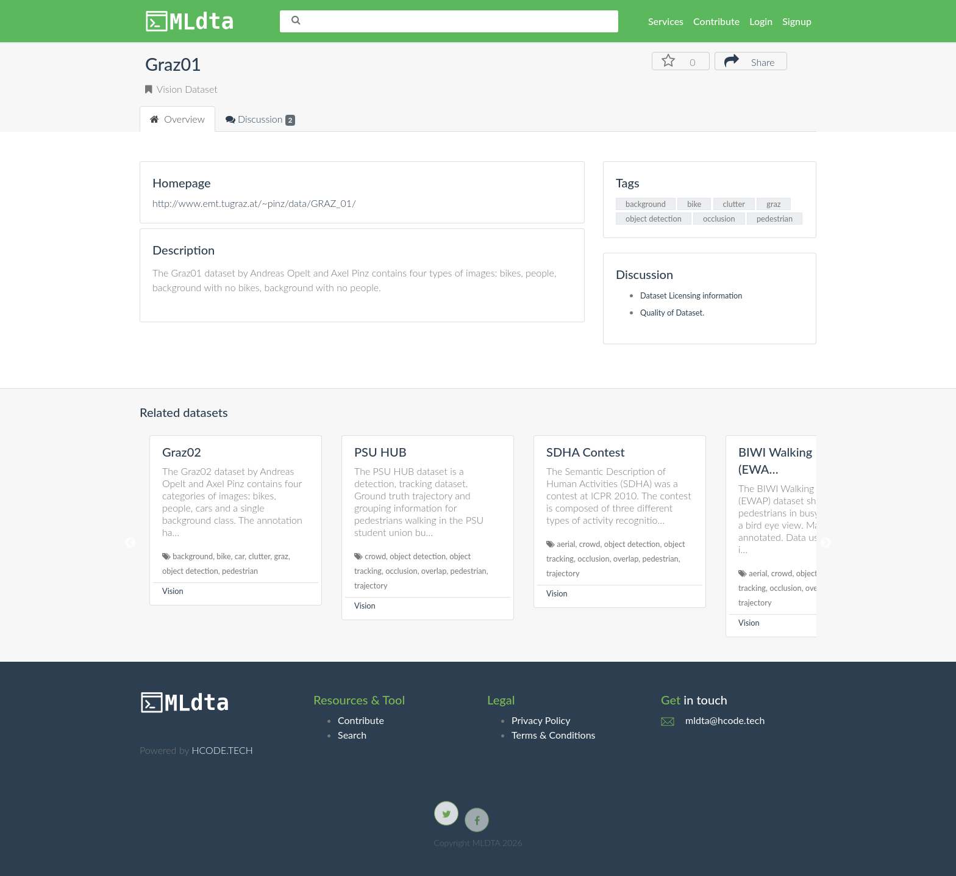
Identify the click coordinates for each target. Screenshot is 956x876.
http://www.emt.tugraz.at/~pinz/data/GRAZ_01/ (254, 203)
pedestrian (775, 218)
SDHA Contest (585, 451)
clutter (734, 204)
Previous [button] (130, 543)
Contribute (716, 21)
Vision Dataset (181, 89)
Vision (173, 591)
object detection (654, 218)
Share (749, 60)
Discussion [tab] (260, 119)
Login (760, 21)
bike (694, 204)
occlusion (719, 218)
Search (352, 734)
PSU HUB (380, 451)
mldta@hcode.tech (725, 720)
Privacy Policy (541, 720)
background (646, 204)
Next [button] (825, 543)
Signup (797, 21)
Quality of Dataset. (672, 312)
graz (773, 204)
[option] (236, 520)
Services (665, 21)
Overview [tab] (177, 119)
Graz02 (181, 451)
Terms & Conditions (554, 734)
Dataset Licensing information (691, 295)
